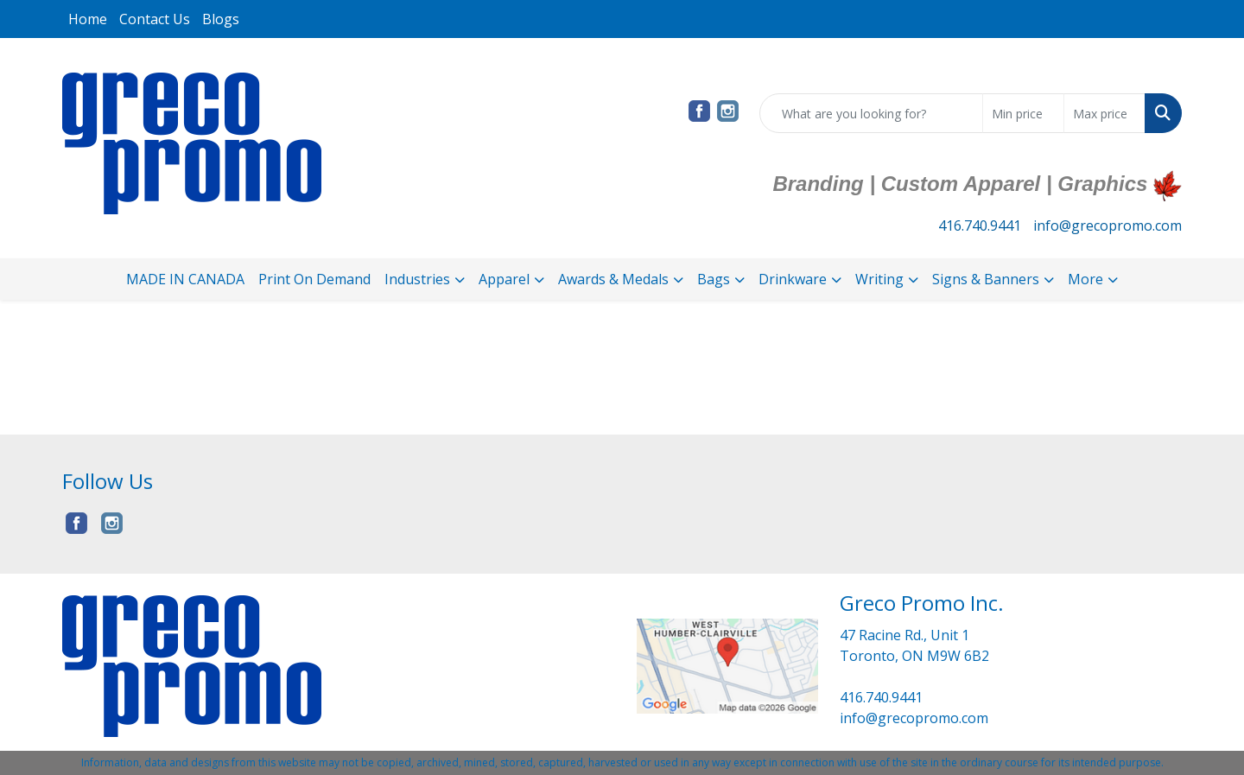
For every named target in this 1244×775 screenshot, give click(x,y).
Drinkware (792, 279)
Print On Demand (314, 279)
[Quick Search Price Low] (1023, 113)
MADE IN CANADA (185, 279)
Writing (879, 279)
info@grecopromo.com (1107, 225)
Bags (713, 279)
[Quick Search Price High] (1104, 113)
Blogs (220, 19)
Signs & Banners (985, 279)
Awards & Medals (613, 279)
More (1085, 279)
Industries (417, 279)
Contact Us (154, 19)
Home (87, 19)
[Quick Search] (871, 113)
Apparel (504, 279)
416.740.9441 (979, 225)
